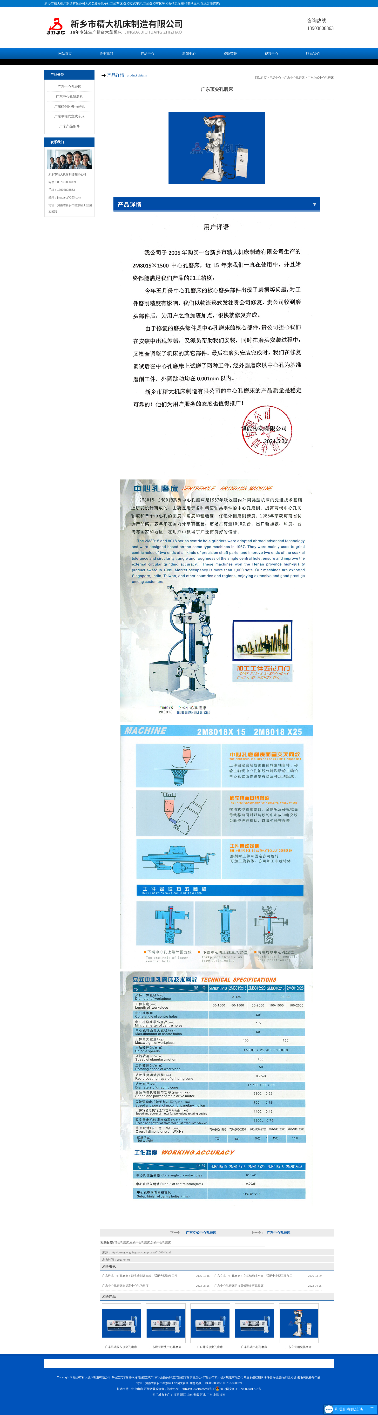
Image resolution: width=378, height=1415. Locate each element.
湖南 (222, 1394)
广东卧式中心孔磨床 (254, 1347)
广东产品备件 (69, 126)
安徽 (196, 1394)
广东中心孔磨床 (69, 87)
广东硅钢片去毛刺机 (69, 106)
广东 (209, 1394)
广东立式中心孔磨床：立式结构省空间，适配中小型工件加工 (253, 1276)
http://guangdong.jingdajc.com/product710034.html (141, 1252)
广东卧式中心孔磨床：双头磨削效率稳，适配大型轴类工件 (139, 1276)
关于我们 (106, 53)
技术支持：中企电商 (130, 1389)
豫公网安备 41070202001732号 (238, 1389)
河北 (203, 1394)
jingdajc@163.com (69, 197)
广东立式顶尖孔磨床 (298, 1347)
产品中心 (147, 53)
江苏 (176, 1394)
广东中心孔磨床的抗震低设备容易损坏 (238, 1285)
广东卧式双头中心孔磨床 (165, 1347)
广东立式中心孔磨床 (321, 77)
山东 (190, 1394)
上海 (216, 1394)
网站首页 (65, 53)
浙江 (183, 1394)
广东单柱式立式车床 (69, 116)
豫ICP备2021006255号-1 (198, 1389)
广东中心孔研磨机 (69, 96)
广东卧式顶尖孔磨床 (210, 1347)
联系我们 (313, 53)
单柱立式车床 (113, 3)
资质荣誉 (230, 53)
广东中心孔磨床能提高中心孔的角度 (125, 1285)
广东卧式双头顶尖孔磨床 (121, 1347)
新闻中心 (189, 53)
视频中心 (271, 53)
